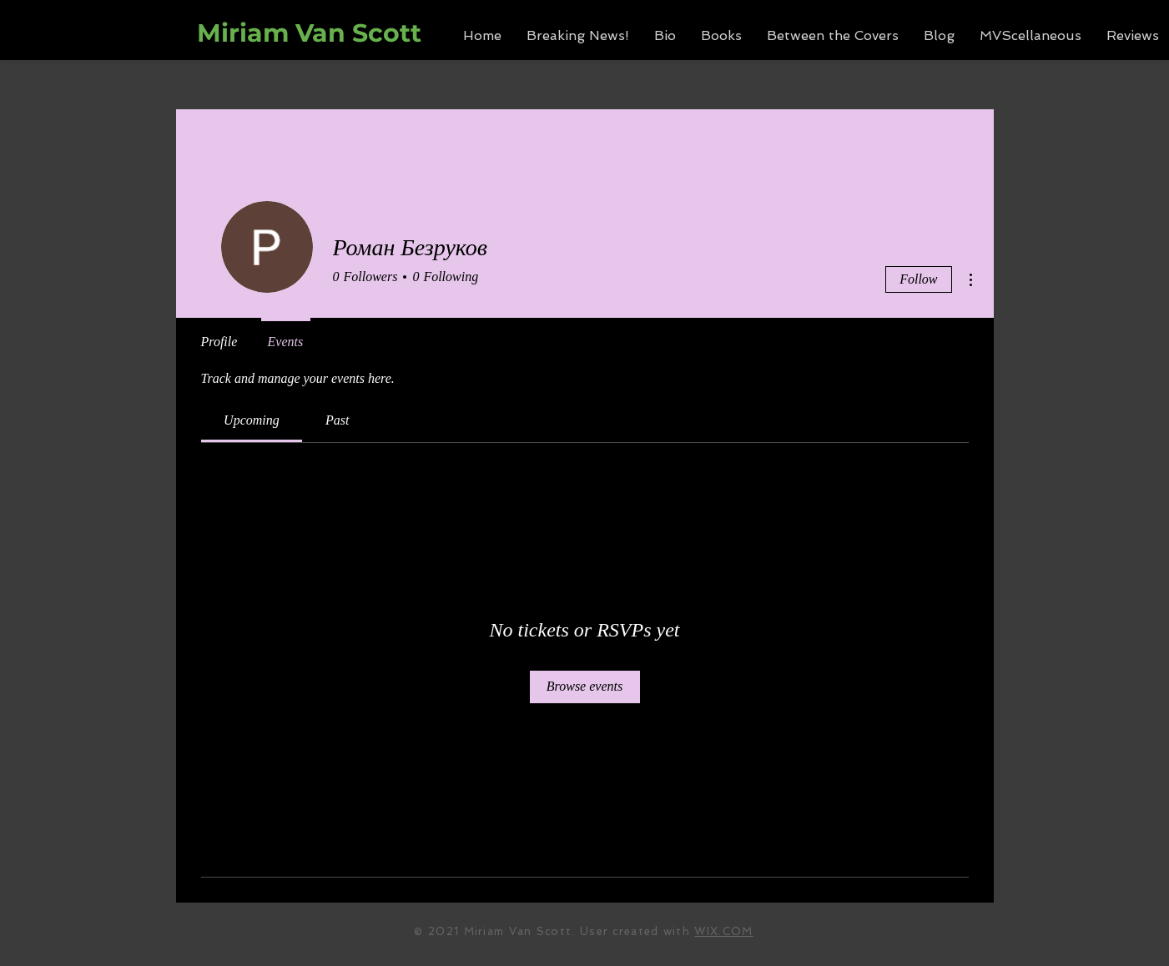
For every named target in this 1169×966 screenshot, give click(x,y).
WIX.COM (723, 931)
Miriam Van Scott (309, 33)
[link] (252, 420)
